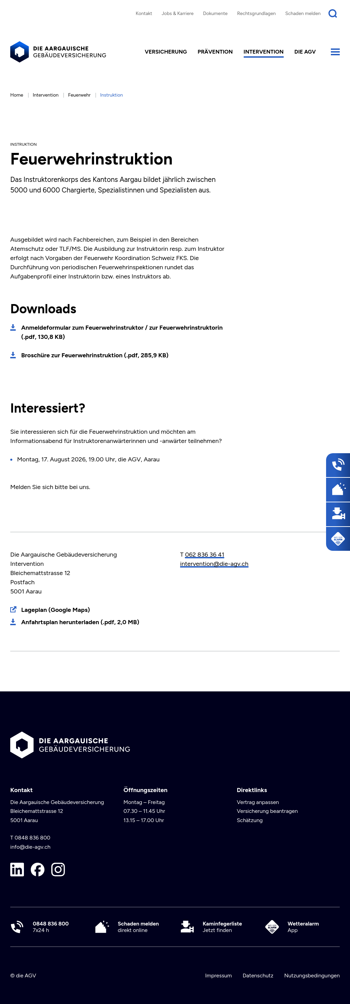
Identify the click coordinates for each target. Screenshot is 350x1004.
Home (16, 95)
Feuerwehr (79, 95)
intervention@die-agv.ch (214, 564)
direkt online (138, 926)
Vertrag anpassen (258, 802)
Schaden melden (303, 13)
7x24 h (51, 926)
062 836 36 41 (204, 554)
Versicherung (166, 51)
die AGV (305, 51)
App (303, 926)
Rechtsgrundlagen (256, 13)
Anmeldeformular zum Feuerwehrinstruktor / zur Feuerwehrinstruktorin (122, 332)
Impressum (218, 975)
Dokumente (215, 13)
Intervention (264, 51)
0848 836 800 (33, 837)
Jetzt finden (222, 926)
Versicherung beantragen (267, 811)
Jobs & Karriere (177, 13)
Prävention (215, 51)
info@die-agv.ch (30, 847)
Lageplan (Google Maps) (55, 610)
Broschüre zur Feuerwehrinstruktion (95, 355)
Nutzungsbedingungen (312, 975)
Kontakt (144, 13)
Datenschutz (258, 975)
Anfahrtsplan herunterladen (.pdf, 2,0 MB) (80, 622)
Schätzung (250, 820)
